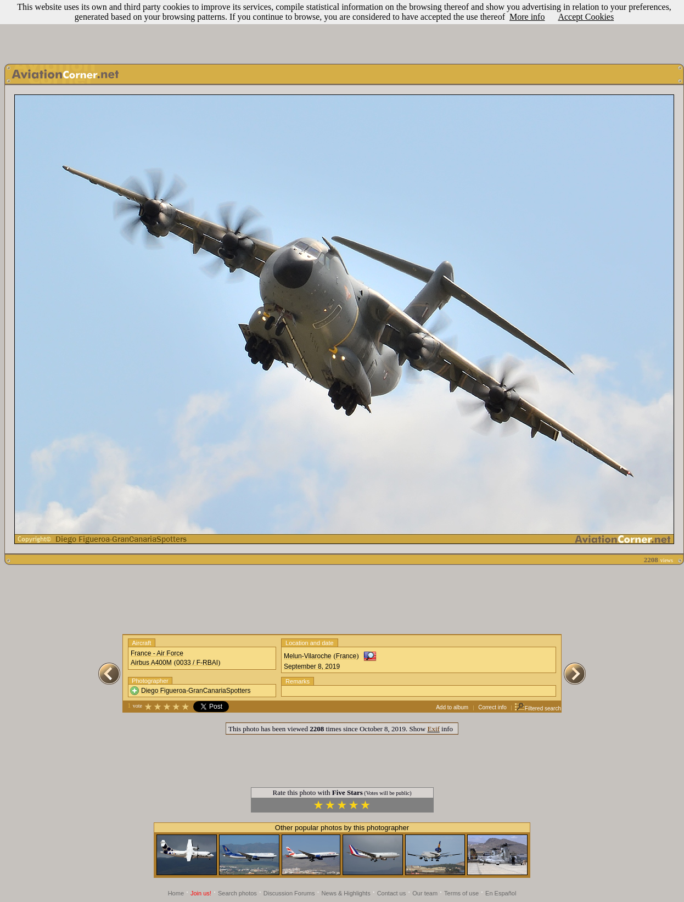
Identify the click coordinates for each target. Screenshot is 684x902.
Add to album (452, 707)
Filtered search (537, 708)
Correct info (492, 707)
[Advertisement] (342, 29)
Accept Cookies (586, 16)
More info (527, 16)
